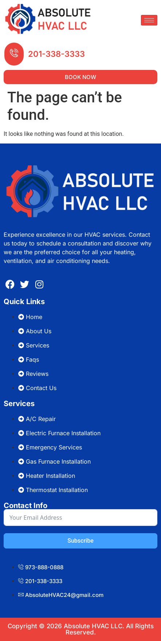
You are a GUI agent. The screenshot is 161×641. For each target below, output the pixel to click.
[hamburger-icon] (149, 20)
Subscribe (80, 540)
